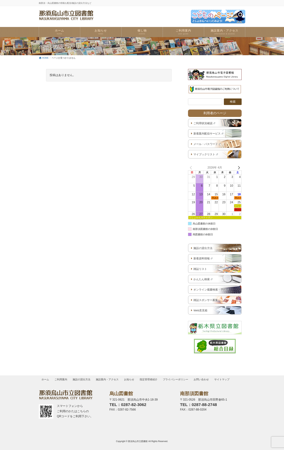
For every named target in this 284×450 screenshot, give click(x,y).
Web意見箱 (200, 310)
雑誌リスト (200, 268)
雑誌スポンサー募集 (205, 300)
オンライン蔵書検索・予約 (211, 289)
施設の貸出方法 (202, 248)
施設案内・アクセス (108, 379)
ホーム (45, 379)
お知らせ (130, 379)
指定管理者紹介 (149, 379)
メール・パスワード (207, 144)
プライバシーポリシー (176, 379)
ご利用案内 (61, 379)
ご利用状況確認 (204, 123)
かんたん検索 (202, 279)
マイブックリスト (205, 154)
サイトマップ (223, 379)
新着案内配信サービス (208, 133)
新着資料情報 (202, 258)
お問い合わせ (202, 379)
